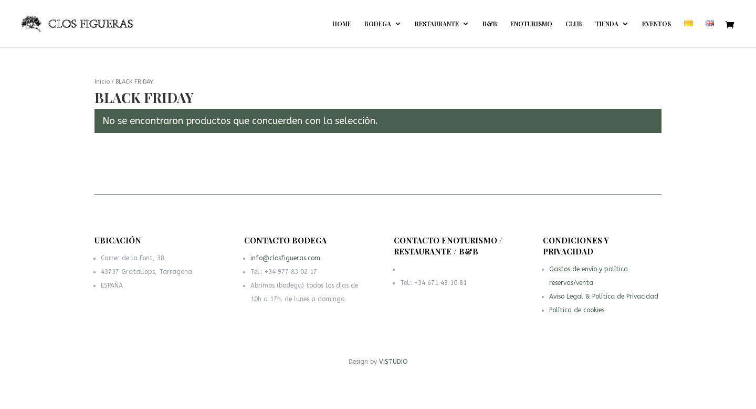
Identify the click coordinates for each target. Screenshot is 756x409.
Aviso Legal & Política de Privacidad (604, 298)
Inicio (102, 81)
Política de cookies (578, 311)
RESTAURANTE (437, 24)
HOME (341, 24)
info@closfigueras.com (286, 261)
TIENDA (606, 24)
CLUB (573, 24)
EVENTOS (656, 24)
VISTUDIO (393, 361)
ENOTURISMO (531, 24)
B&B (489, 24)
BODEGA (377, 24)
